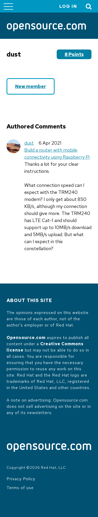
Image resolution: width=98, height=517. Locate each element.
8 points (74, 54)
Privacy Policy (21, 479)
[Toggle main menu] (8, 6)
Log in (68, 6)
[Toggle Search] (89, 6)
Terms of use (20, 487)
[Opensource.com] (46, 27)
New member (30, 86)
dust (29, 143)
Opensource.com (26, 337)
